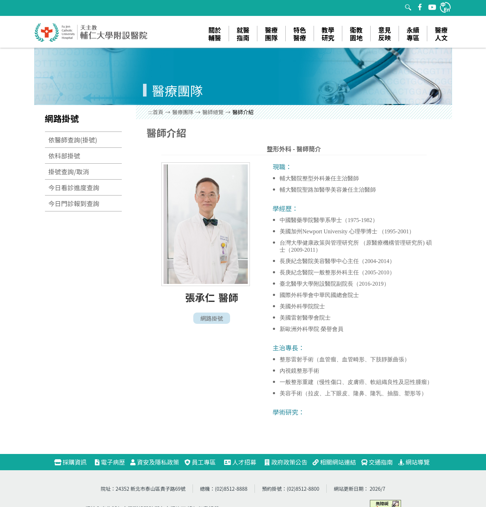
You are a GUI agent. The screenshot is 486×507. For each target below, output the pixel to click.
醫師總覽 (213, 112)
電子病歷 (110, 462)
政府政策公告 (285, 462)
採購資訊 (73, 462)
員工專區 (200, 462)
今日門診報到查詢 (73, 203)
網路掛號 (211, 318)
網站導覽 (414, 462)
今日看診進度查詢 (73, 187)
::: (150, 112)
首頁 (158, 112)
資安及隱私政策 (154, 462)
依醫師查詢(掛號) (72, 139)
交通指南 (377, 462)
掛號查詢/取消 (68, 171)
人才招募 (243, 462)
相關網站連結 (334, 462)
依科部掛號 (64, 155)
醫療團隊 (183, 112)
